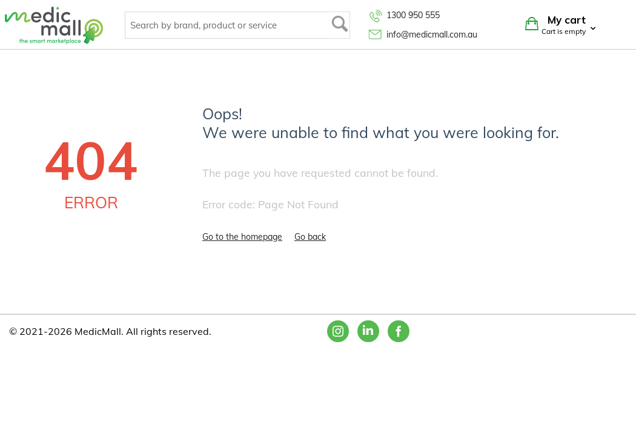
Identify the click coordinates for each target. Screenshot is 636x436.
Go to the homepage (242, 236)
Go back (310, 236)
